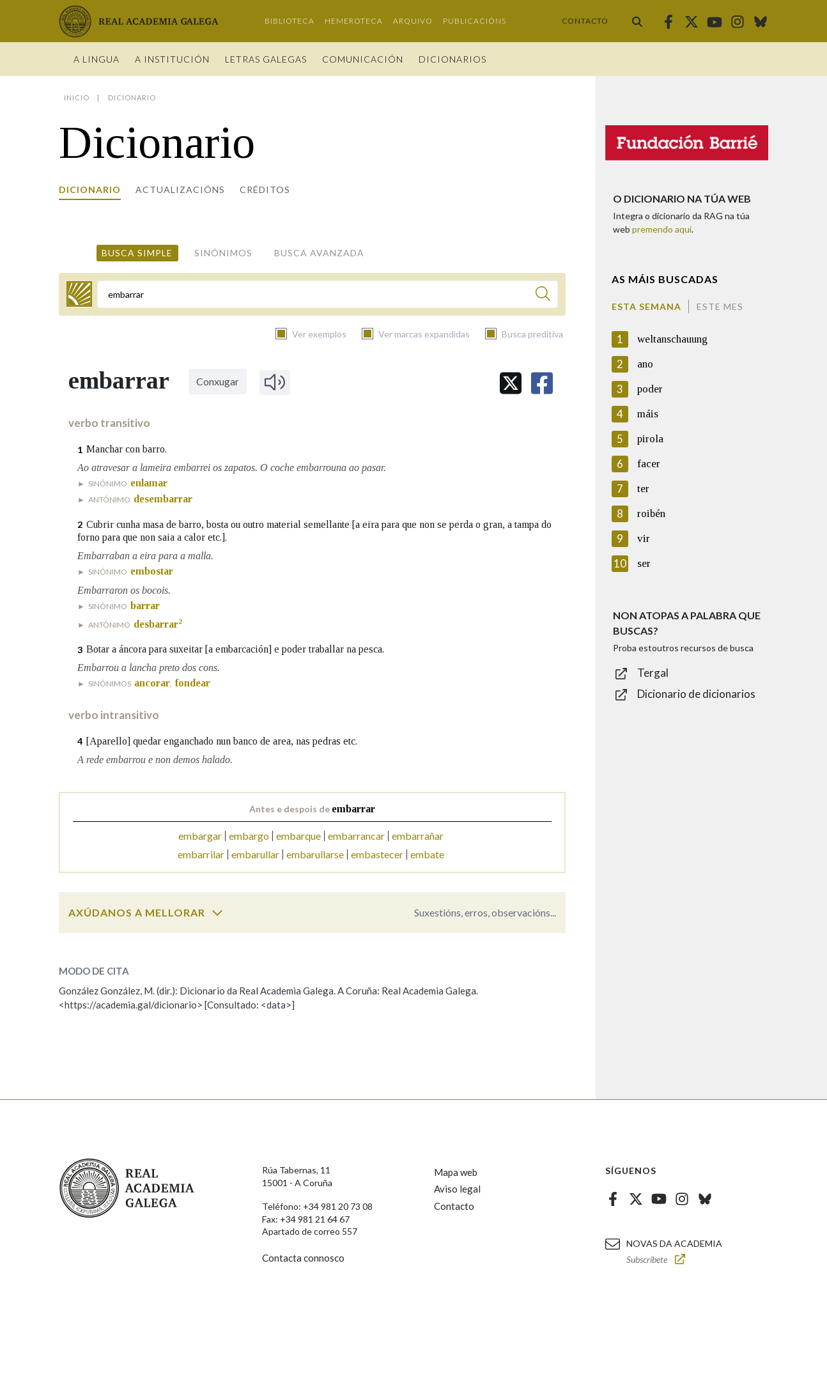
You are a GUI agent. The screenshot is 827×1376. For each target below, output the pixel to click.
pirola (650, 439)
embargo (249, 836)
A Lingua (96, 59)
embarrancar (356, 836)
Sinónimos (223, 252)
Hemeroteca (354, 21)
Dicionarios (452, 59)
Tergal (653, 672)
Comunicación (362, 59)
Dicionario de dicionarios (696, 693)
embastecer (377, 854)
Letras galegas (266, 59)
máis (647, 414)
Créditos (265, 189)
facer (648, 464)
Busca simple (137, 252)
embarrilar (201, 854)
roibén (651, 513)
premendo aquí (662, 229)
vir (643, 538)
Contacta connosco (303, 1258)
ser (644, 563)
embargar (200, 836)
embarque (298, 836)
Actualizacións (180, 189)
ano (645, 364)
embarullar (255, 854)
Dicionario (90, 189)
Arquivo (413, 21)
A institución (172, 59)
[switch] (217, 913)
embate (427, 854)
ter (643, 489)
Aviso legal (457, 1188)
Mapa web (455, 1172)
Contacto (585, 21)
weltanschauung (672, 339)
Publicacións (474, 21)
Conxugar (217, 381)
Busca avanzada (319, 252)
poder (650, 389)
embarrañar (418, 836)
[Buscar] (543, 295)
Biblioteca (289, 21)
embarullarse (315, 854)
